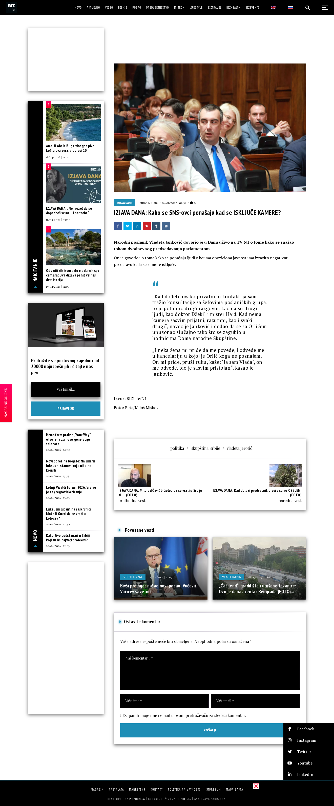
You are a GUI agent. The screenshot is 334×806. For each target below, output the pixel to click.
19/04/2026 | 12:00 (58, 286)
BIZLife (153, 203)
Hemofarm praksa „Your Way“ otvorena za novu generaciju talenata (68, 439)
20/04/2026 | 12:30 (58, 524)
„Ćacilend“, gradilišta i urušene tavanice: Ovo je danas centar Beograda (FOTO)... (257, 589)
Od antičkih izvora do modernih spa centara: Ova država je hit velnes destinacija (72, 275)
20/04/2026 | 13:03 (58, 498)
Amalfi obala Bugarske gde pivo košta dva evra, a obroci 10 (70, 148)
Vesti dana (132, 577)
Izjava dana (124, 203)
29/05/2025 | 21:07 (161, 577)
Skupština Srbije (205, 448)
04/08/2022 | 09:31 (174, 203)
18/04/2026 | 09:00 (58, 220)
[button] (308, 729)
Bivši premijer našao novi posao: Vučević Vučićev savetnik (158, 589)
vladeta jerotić (239, 448)
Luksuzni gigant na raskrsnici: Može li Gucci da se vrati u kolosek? (69, 514)
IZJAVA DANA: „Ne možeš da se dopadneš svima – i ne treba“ (69, 210)
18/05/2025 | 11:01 (259, 577)
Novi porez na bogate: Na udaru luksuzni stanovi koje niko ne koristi (70, 466)
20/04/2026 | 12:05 (58, 546)
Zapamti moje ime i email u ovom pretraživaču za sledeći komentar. (185, 715)
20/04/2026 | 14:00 (58, 450)
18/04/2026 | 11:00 (57, 157)
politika (177, 448)
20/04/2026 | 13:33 (57, 476)
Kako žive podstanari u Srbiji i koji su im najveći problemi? (68, 537)
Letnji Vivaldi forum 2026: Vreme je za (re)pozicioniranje (71, 489)
